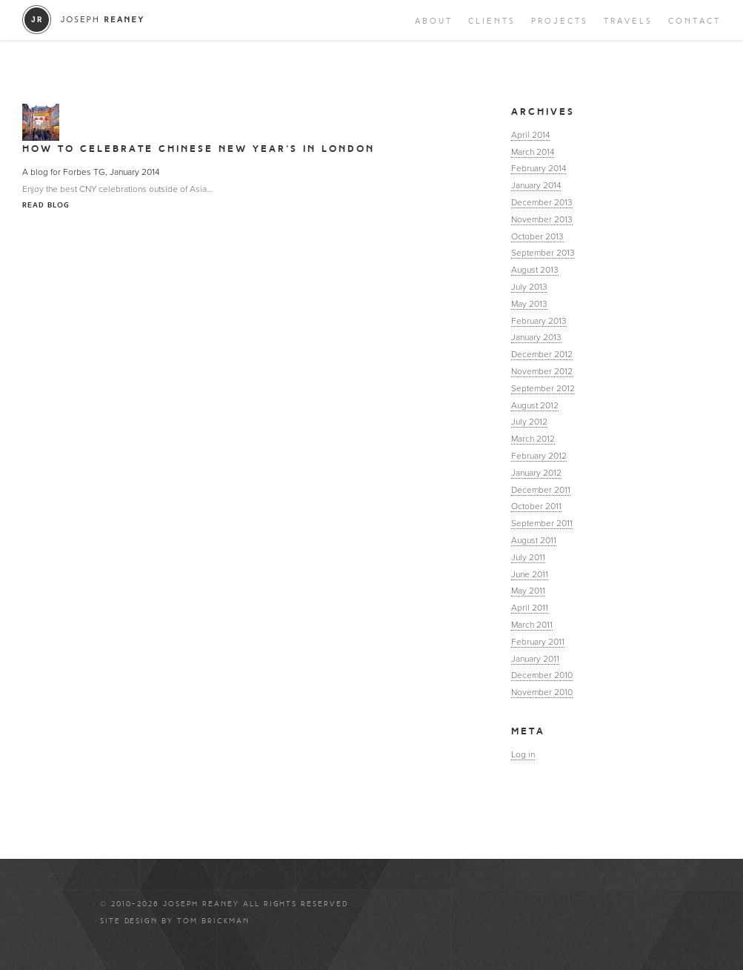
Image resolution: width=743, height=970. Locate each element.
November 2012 (542, 371)
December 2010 (542, 675)
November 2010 (542, 692)
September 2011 (542, 523)
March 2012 (533, 438)
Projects (559, 21)
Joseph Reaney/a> (83, 19)
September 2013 (543, 253)
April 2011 (529, 607)
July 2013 (529, 287)
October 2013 (537, 236)
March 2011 (532, 624)
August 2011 (533, 540)
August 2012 (535, 405)
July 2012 (529, 421)
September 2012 (543, 388)
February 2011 (537, 642)
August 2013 (535, 270)
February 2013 (539, 321)
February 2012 (539, 456)
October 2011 (536, 506)
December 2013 (542, 202)
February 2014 (538, 168)
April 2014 (530, 135)
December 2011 (540, 490)
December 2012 (542, 354)
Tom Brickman (213, 921)
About (434, 21)
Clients (492, 21)
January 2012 (536, 473)
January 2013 (536, 337)
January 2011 (535, 659)
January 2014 (536, 185)
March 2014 (532, 152)
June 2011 (529, 574)
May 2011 (528, 590)
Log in (523, 754)
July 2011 (528, 557)
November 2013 (542, 219)
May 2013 (529, 304)
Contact (694, 21)
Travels (628, 21)
